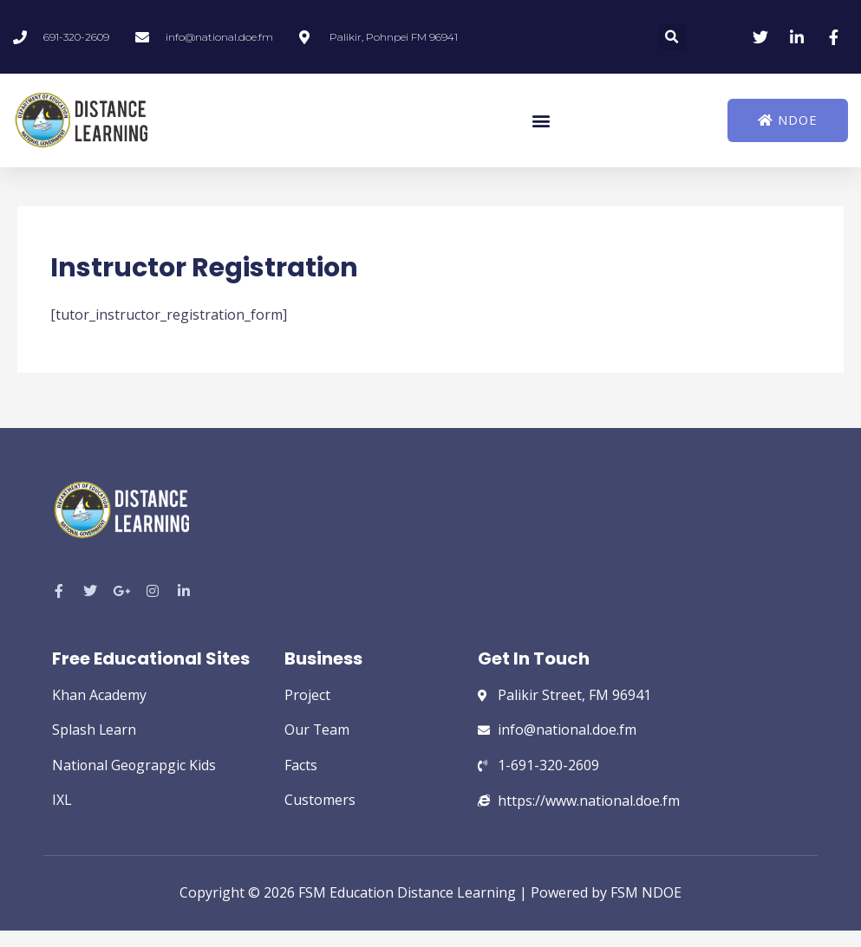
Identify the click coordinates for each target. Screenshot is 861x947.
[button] (672, 36)
